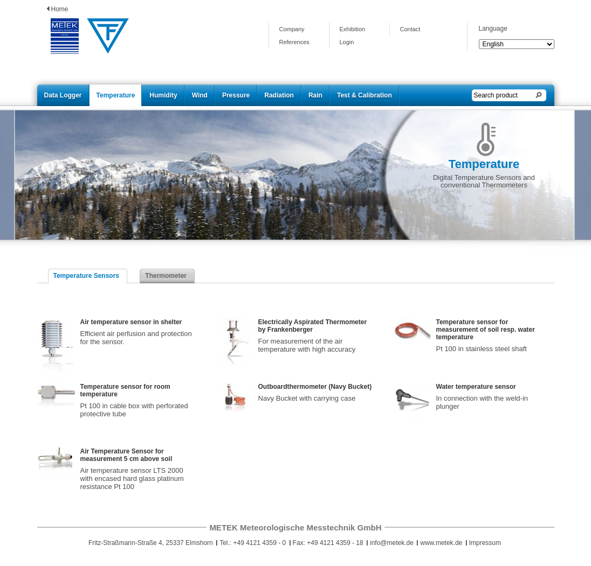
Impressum (485, 543)
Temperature (116, 95)
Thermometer (166, 275)
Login (347, 42)
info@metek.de (392, 543)
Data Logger (63, 95)
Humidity (163, 95)
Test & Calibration (364, 95)
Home (59, 9)
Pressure (236, 95)
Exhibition (353, 29)
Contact (410, 29)
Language (493, 28)
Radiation (279, 95)
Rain (315, 95)
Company (292, 29)
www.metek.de (441, 543)
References (294, 42)
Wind (200, 95)
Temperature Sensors (86, 275)
